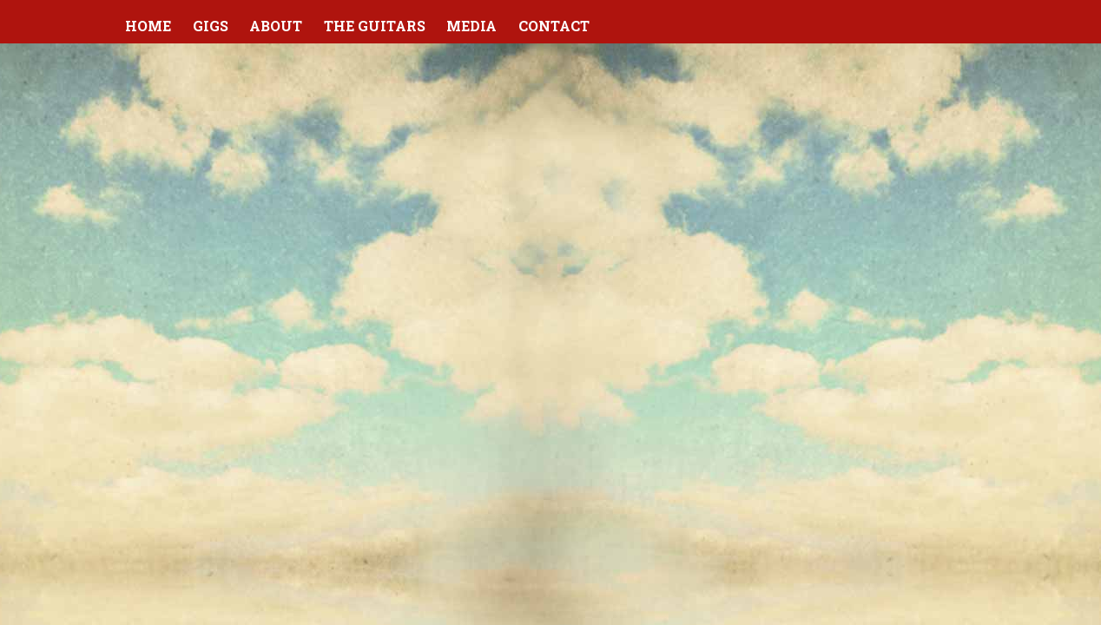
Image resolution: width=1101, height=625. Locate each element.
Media (471, 25)
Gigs (210, 25)
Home (148, 25)
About (275, 25)
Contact (554, 25)
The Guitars (374, 25)
